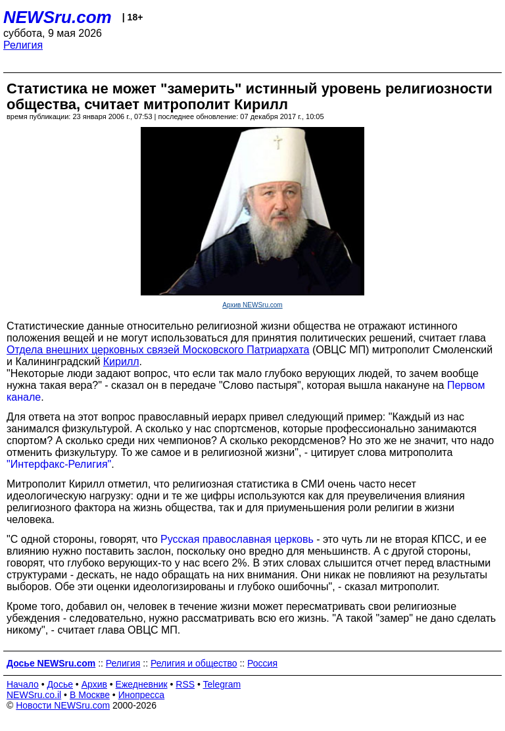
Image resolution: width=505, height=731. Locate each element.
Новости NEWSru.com (63, 705)
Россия (262, 663)
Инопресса (141, 695)
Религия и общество (194, 663)
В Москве (90, 695)
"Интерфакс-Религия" (59, 464)
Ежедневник (142, 684)
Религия (23, 45)
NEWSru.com (57, 17)
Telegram (222, 684)
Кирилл (121, 361)
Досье (60, 684)
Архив (94, 684)
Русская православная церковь (237, 539)
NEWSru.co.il (34, 695)
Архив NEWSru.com (252, 305)
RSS (185, 684)
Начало (23, 684)
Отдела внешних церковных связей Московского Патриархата (158, 349)
